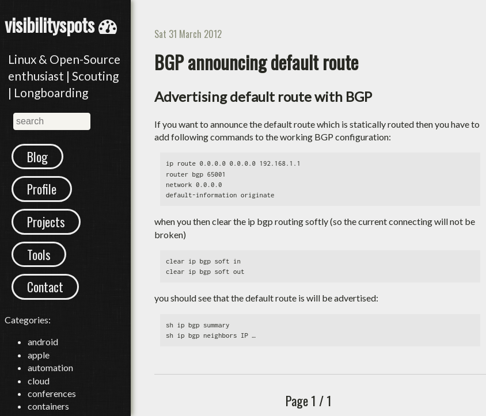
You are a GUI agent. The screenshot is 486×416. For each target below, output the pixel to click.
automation (50, 380)
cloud (39, 393)
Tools (39, 263)
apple (39, 367)
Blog (38, 157)
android (43, 354)
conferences (52, 406)
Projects (48, 227)
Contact (46, 298)
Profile (43, 192)
